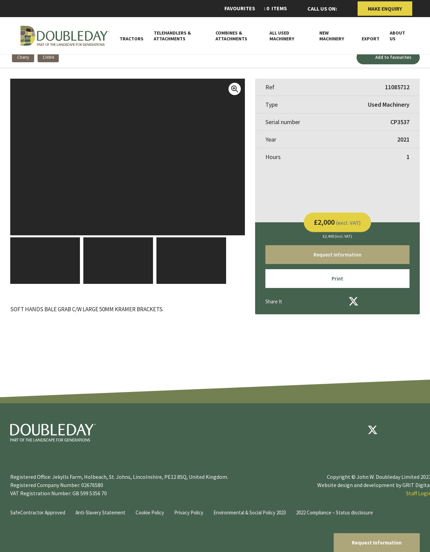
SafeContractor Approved (37, 512)
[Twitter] (353, 301)
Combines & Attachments (231, 36)
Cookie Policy (150, 512)
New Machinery (331, 36)
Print (337, 278)
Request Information (377, 542)
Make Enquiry (385, 8)
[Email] (317, 301)
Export (370, 39)
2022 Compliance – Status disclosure (334, 512)
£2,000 (337, 221)
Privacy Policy (188, 512)
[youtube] (393, 430)
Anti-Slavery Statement (100, 512)
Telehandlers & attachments (172, 36)
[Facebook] (335, 301)
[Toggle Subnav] (306, 38)
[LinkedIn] (372, 301)
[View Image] (45, 260)
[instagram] (413, 430)
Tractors (131, 39)
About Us (397, 36)
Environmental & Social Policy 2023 (249, 512)
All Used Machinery (281, 36)
